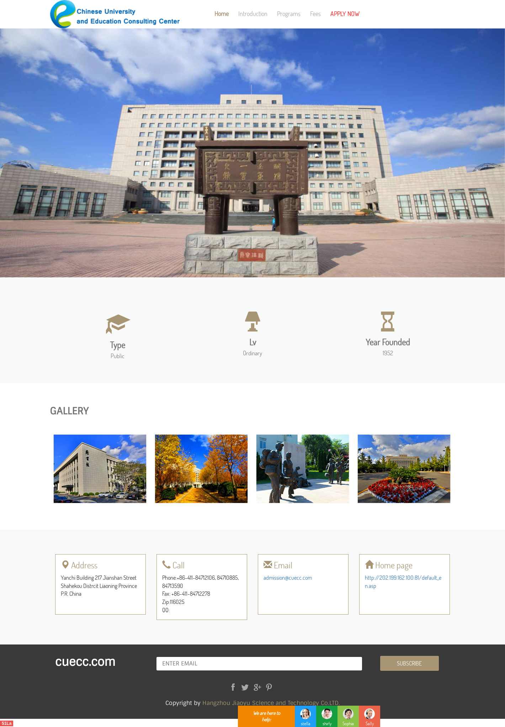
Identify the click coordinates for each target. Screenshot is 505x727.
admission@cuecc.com (288, 577)
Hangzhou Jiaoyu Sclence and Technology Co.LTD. (271, 703)
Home (221, 13)
